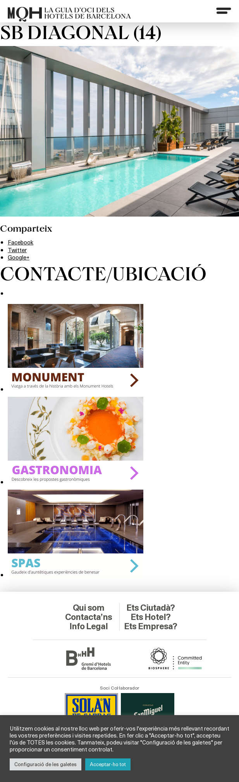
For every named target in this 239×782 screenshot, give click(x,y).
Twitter (18, 249)
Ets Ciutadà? (150, 597)
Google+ (19, 257)
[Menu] (223, 11)
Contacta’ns (88, 607)
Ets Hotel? (150, 607)
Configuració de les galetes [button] (45, 764)
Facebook (21, 242)
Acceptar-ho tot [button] (108, 764)
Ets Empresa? (150, 620)
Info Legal (88, 616)
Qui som (88, 597)
